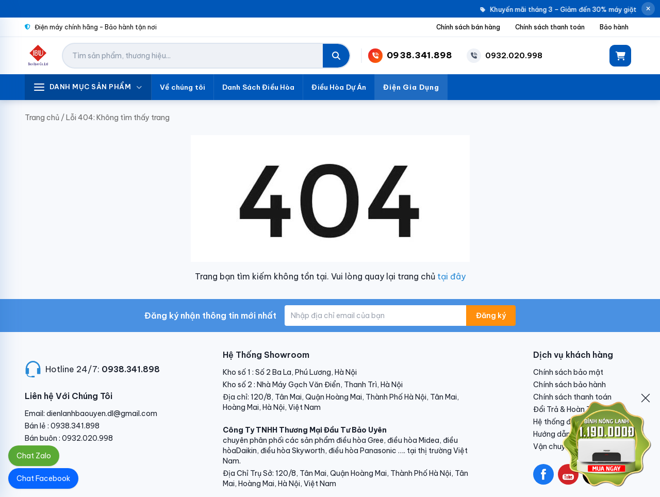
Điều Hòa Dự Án (338, 87)
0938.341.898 (131, 369)
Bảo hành (614, 27)
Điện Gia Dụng (411, 87)
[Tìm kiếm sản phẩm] (193, 56)
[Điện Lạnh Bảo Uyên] (38, 55)
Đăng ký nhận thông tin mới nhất (210, 315)
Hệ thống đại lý (558, 421)
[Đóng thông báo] (648, 8)
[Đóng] (645, 398)
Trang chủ (42, 117)
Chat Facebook (43, 478)
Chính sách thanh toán (550, 27)
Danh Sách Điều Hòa (258, 87)
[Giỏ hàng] (620, 56)
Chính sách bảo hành (569, 384)
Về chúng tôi (182, 87)
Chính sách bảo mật (568, 372)
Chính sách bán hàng (468, 27)
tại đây (451, 276)
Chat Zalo (33, 455)
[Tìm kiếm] (336, 56)
